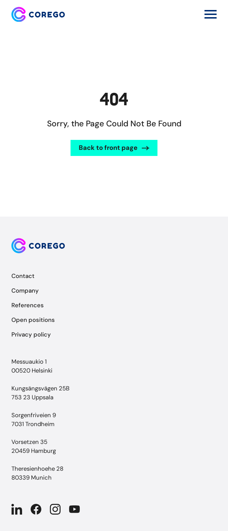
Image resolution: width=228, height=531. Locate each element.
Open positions (33, 320)
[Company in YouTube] (74, 509)
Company (25, 290)
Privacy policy (31, 334)
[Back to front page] (38, 14)
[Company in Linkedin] (16, 509)
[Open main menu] (210, 14)
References (27, 305)
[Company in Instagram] (55, 509)
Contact (23, 276)
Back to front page (108, 147)
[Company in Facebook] (36, 509)
